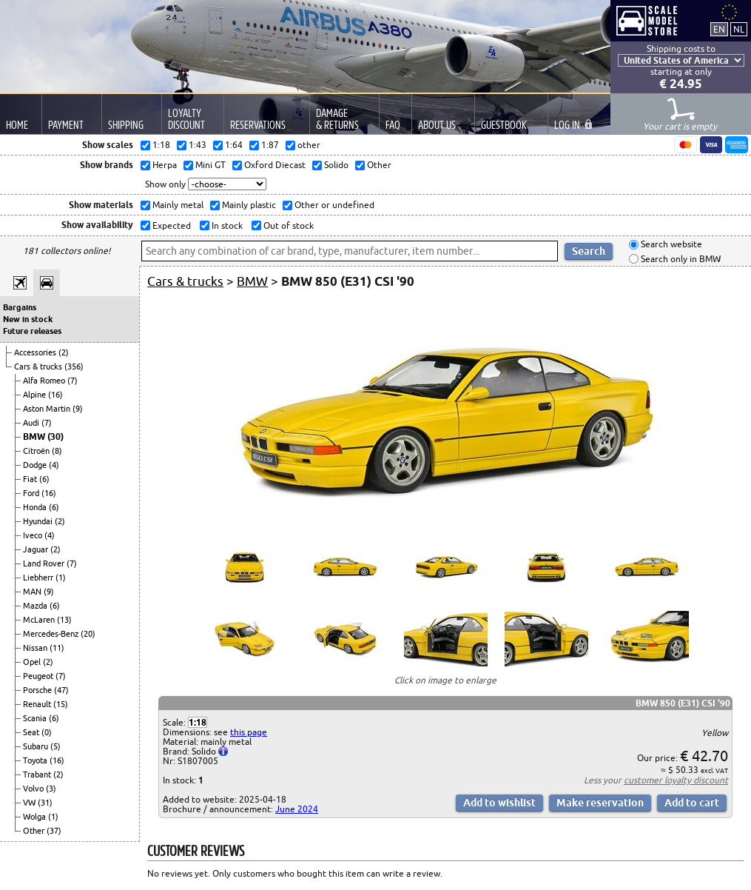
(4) (54, 465)
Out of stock (287, 225)
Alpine (35, 394)
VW (30, 802)
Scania (36, 718)
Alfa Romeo (45, 380)
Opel (33, 662)
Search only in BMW (680, 259)
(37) (54, 830)
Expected (170, 225)
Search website (670, 245)
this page (248, 732)
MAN (33, 591)
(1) (60, 577)
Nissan (36, 647)
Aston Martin (48, 408)
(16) (55, 394)
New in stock (28, 319)
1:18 (197, 722)
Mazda (36, 605)
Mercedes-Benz (52, 633)
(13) (64, 619)
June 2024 (296, 809)
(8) (57, 450)
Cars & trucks (39, 366)
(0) (46, 732)
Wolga (35, 816)
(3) (51, 788)
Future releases (32, 331)
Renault (38, 704)
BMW (35, 436)
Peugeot (39, 676)
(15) (60, 704)
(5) (55, 746)
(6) (44, 479)
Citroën (37, 450)
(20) (88, 633)
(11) (57, 647)
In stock (226, 225)
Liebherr (39, 577)
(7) (72, 380)
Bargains (19, 307)
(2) (63, 352)
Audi (32, 422)
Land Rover (45, 563)
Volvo (34, 788)
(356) (74, 366)
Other (35, 830)
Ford (32, 493)
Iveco (33, 535)
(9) (78, 408)
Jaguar (36, 549)
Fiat (31, 479)
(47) (61, 690)
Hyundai (39, 521)
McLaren (40, 619)
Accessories (36, 352)
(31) (45, 802)
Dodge (36, 465)
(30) (55, 436)
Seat (32, 732)
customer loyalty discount (676, 780)
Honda (36, 507)
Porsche (38, 690)
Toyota (36, 760)
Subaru (36, 746)
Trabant (38, 774)
